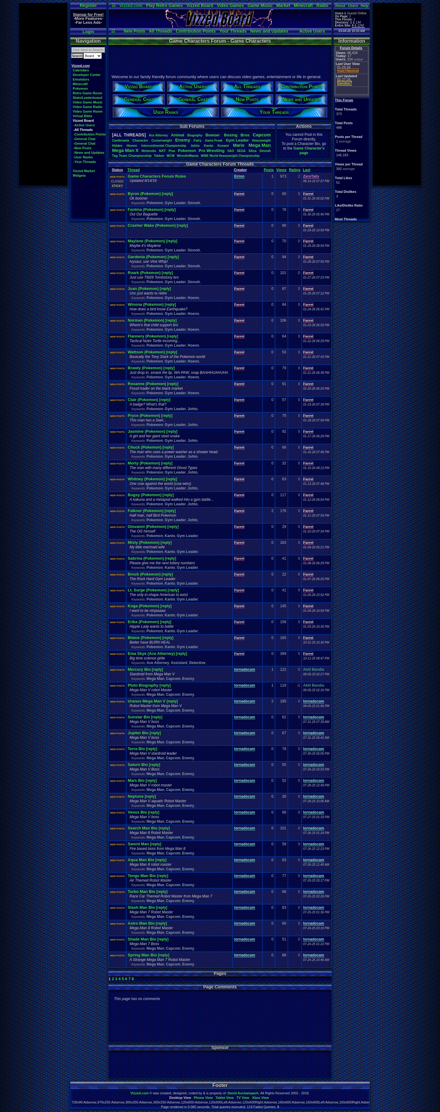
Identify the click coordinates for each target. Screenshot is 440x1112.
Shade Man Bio (142, 939)
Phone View (203, 1097)
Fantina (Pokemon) (145, 209)
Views (281, 170)
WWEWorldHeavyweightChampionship (230, 155)
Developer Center (87, 75)
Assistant (179, 663)
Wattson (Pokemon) (146, 352)
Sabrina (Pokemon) (146, 558)
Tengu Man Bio (142, 875)
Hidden (117, 145)
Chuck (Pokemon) (145, 447)
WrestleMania (188, 155)
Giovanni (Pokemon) (147, 526)
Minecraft (303, 5)
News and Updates (269, 31)
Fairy (197, 140)
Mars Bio (137, 780)
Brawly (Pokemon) (145, 368)
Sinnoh (265, 151)
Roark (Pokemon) (144, 272)
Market (283, 5)
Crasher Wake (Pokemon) (152, 225)
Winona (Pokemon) (146, 304)
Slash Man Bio (142, 907)
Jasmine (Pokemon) (146, 431)
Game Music (260, 5)
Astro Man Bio (142, 923)
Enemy (182, 140)
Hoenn (132, 145)
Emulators (81, 79)
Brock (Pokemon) (144, 574)
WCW (170, 155)
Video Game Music (88, 102)
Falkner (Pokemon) (145, 510)
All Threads (160, 31)
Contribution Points (196, 31)
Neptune (136, 796)
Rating (294, 170)
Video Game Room (88, 111)
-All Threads (83, 130)
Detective (197, 663)
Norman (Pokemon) (146, 320)
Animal (177, 135)
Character (140, 140)
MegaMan (260, 145)
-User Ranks (83, 157)
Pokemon (80, 88)
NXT (162, 151)
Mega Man (155, 679)
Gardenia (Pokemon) (147, 257)
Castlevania (120, 140)
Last (306, 170)
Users (353, 6)
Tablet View (224, 1097)
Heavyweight (261, 140)
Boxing (230, 135)
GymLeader (237, 140)
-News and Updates (88, 152)
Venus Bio (138, 812)
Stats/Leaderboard (87, 97)
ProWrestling (211, 150)
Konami (223, 145)
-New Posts (82, 148)
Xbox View (260, 1097)
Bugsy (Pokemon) (145, 495)
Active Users (312, 31)
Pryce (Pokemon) (144, 415)
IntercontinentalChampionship (163, 145)
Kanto (208, 145)
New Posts (134, 31)
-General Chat (84, 139)
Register (88, 5)
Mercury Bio (140, 669)
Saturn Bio (138, 764)
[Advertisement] (43, 94)
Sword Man (139, 844)
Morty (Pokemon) (144, 463)
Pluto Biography (144, 685)
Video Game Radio (87, 107)
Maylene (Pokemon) (146, 241)
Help (365, 6)
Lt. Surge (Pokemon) (147, 590)
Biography (194, 135)
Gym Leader (175, 203)
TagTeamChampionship (132, 155)
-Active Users (84, 125)
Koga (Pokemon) (143, 606)
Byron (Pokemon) (144, 193)
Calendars (81, 70)
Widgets (79, 175)
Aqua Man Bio (141, 859)
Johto (195, 145)
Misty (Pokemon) (144, 542)
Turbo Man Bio (142, 891)
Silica (252, 151)
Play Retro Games (164, 5)
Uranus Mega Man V (147, 701)
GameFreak (213, 140)
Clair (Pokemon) (143, 399)
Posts (269, 170)
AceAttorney (158, 135)
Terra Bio (137, 748)
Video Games (230, 5)
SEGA (241, 151)
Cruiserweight (162, 140)
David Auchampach (243, 1093)
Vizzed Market (84, 171)
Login (88, 31)
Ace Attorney (157, 663)
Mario (238, 145)
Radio (322, 5)
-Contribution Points (89, 134)
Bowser (213, 135)
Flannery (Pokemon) (147, 336)
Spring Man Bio (143, 955)
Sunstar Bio (139, 717)
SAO (230, 151)
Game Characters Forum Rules (157, 176)
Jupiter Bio (139, 733)
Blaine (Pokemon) (144, 637)
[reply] (167, 194)
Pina (172, 151)
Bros (245, 135)
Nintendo (148, 151)
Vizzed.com (130, 5)
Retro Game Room (87, 93)
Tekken (159, 155)
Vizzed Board (199, 5)
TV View (243, 1097)
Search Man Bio (143, 828)
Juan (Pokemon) (143, 288)
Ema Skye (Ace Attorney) (151, 653)
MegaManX (125, 150)
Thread (133, 170)
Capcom (262, 134)
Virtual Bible (82, 116)
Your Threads (233, 31)
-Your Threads (84, 162)
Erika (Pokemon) (143, 621)
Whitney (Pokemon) (146, 479)
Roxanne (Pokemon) (147, 383)
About (340, 6)
